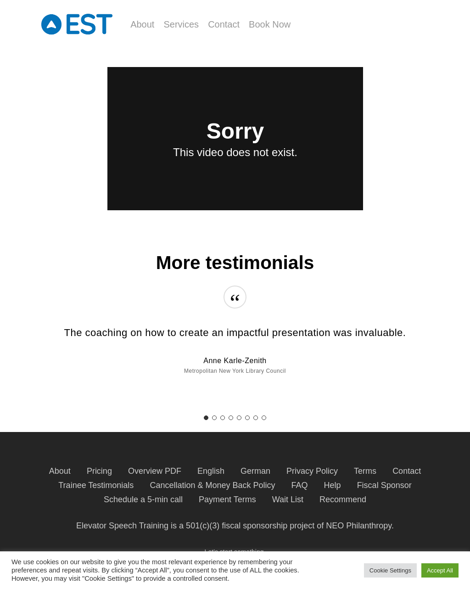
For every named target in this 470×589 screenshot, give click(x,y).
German (255, 471)
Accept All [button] (440, 570)
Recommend (342, 499)
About (60, 471)
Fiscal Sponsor (384, 485)
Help (332, 485)
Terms (365, 471)
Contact (406, 471)
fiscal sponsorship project (268, 525)
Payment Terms (227, 499)
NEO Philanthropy (359, 525)
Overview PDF (154, 471)
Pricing (99, 471)
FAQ (299, 485)
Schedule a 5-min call (143, 499)
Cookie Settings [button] (390, 570)
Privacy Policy (312, 471)
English (210, 471)
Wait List (287, 499)
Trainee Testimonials (96, 485)
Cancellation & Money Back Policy (212, 485)
